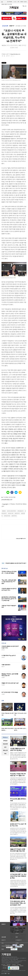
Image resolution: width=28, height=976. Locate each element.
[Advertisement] (14, 551)
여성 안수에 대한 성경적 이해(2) (9, 692)
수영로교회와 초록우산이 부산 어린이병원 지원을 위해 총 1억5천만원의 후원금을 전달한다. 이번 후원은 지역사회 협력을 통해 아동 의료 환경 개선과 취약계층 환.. (18, 883)
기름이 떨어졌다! (5, 665)
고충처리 (21, 965)
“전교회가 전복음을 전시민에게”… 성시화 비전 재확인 (8, 572)
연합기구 (11, 26)
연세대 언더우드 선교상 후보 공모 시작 (18, 825)
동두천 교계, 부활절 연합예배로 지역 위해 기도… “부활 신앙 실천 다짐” (17, 930)
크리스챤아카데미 (12, 511)
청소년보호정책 (15, 965)
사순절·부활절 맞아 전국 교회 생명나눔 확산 (17, 749)
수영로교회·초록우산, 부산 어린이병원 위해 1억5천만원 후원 (18, 876)
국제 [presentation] (5, 753)
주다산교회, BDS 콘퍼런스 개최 (18, 800)
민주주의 (14, 516)
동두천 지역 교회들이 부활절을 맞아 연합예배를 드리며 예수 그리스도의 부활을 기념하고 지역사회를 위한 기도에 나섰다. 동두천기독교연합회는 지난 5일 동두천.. (18, 937)
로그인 (25, 1)
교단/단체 (5, 26)
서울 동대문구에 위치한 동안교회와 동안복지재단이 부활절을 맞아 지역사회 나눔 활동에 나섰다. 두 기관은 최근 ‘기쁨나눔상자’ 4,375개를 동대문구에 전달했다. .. (18, 781)
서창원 (2, 694)
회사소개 (3, 964)
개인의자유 (7, 516)
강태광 (2, 657)
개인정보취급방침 (6, 965)
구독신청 (21, 1)
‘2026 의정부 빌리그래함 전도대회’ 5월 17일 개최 (17, 850)
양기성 (2, 650)
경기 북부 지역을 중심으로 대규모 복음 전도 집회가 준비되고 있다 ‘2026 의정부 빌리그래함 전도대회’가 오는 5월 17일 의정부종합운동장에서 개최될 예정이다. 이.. (18, 856)
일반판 (15, 1)
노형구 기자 (8, 54)
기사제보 (19, 964)
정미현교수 (3, 513)
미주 (18, 1)
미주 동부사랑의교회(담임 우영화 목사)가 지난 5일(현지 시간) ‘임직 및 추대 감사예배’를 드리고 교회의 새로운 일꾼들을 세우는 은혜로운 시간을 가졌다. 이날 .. (18, 910)
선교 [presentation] (5, 747)
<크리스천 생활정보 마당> (21, 538)
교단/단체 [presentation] (5, 744)
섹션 (2, 2)
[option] (7, 710)
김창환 (2, 677)
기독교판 (10, 1)
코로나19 (11, 513)
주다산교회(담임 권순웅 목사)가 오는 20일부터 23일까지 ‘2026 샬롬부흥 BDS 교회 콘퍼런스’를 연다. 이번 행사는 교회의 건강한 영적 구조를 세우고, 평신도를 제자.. (18, 806)
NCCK (4, 511)
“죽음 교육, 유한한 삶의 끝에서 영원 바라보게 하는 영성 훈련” (8, 581)
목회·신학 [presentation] (5, 750)
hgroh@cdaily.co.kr (15, 54)
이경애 (2, 685)
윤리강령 (4, 968)
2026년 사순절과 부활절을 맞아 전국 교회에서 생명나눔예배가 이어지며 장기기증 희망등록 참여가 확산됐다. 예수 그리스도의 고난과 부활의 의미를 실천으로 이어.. (18, 756)
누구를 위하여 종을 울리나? (8, 655)
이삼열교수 (20, 511)
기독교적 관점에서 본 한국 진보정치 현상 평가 (8, 589)
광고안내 (8, 964)
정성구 (2, 666)
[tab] (5, 740)
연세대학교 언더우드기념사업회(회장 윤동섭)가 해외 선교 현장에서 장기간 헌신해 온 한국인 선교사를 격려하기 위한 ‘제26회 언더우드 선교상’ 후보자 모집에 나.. (18, 831)
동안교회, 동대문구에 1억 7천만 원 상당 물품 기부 (18, 775)
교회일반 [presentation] (5, 740)
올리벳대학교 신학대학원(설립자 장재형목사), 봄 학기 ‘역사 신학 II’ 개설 (8, 598)
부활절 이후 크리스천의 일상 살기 (10, 683)
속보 (3, 563)
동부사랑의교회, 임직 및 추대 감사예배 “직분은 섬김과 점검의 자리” (17, 903)
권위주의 (18, 513)
